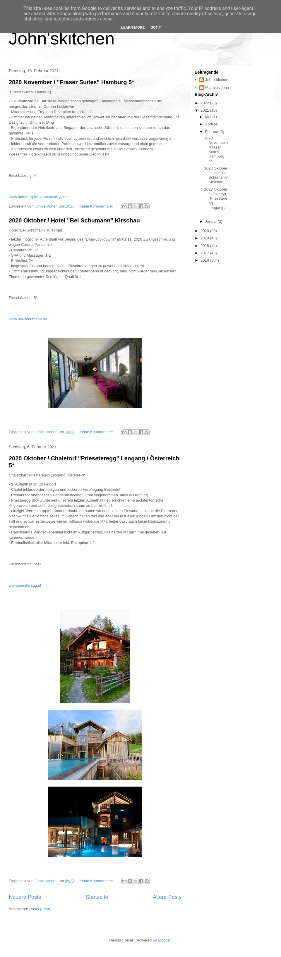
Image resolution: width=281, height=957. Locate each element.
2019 (205, 238)
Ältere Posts (167, 897)
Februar (212, 131)
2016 (205, 260)
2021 (205, 110)
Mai (209, 117)
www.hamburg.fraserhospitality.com (38, 197)
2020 (205, 231)
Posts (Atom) (40, 909)
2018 (205, 245)
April (209, 124)
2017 (205, 253)
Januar (211, 221)
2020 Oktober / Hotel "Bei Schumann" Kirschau (74, 220)
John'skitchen (62, 38)
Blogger (164, 940)
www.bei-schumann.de (28, 319)
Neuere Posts (25, 897)
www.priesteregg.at (25, 585)
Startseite (97, 897)
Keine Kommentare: (96, 206)
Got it (156, 27)
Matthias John (217, 87)
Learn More (133, 27)
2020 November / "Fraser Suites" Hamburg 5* (71, 82)
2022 (205, 103)
